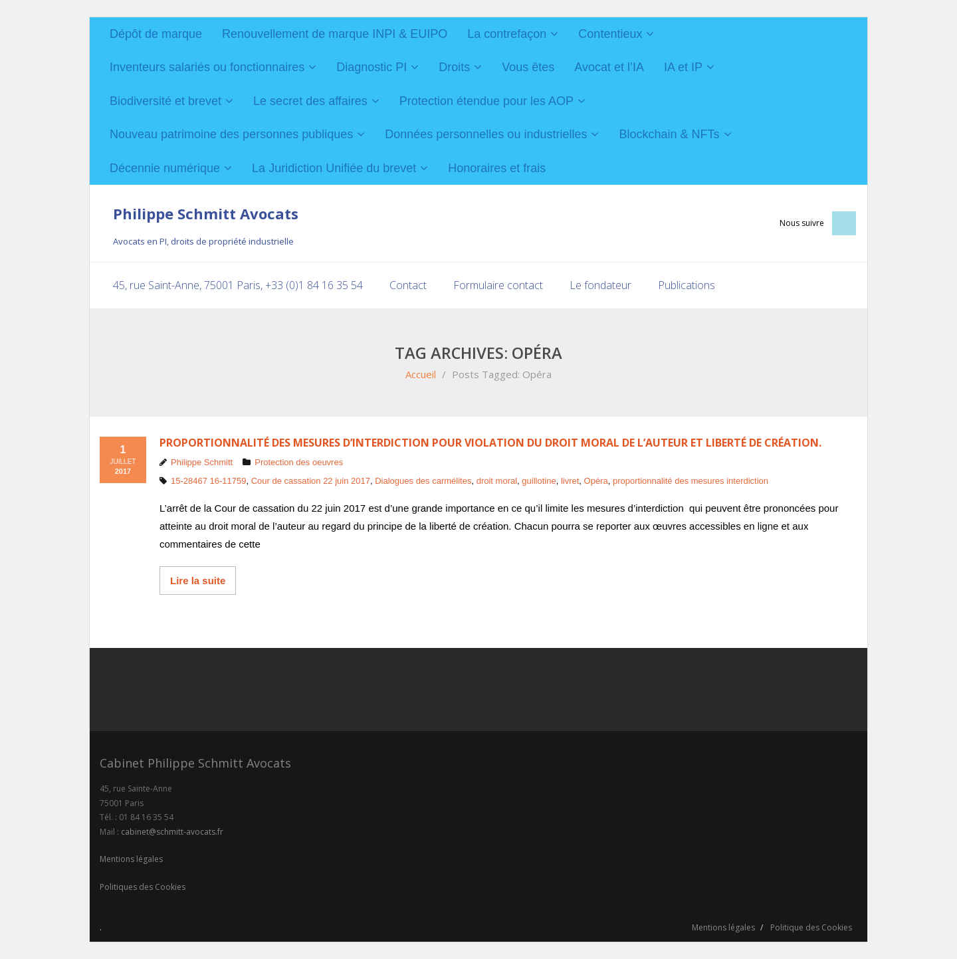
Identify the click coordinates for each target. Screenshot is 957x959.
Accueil (420, 373)
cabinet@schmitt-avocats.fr (172, 831)
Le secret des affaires (310, 101)
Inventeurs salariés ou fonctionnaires (207, 67)
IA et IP (683, 67)
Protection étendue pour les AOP (486, 101)
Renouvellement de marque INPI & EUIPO (334, 34)
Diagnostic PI (371, 67)
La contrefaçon (506, 34)
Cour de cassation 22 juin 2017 (310, 481)
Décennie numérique (165, 168)
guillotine (539, 481)
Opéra (596, 481)
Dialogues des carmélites (423, 481)
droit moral (497, 481)
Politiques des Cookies (142, 886)
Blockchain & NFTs (669, 134)
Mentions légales (131, 859)
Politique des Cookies (811, 927)
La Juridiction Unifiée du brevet (334, 168)
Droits (454, 67)
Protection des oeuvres (299, 462)
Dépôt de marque (156, 34)
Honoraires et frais (497, 168)
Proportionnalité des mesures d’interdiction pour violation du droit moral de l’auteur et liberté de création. (490, 442)
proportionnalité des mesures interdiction (690, 481)
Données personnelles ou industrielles (486, 134)
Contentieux (610, 34)
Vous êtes (528, 67)
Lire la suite (197, 580)
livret (570, 481)
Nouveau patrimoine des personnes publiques (231, 134)
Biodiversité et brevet (165, 101)
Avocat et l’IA (609, 67)
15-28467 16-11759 (209, 481)
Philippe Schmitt (202, 462)
